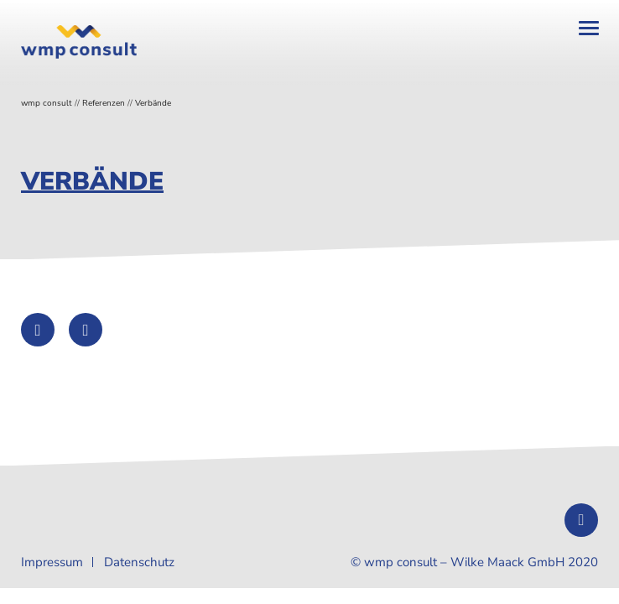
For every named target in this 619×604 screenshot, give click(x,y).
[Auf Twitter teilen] (38, 329)
